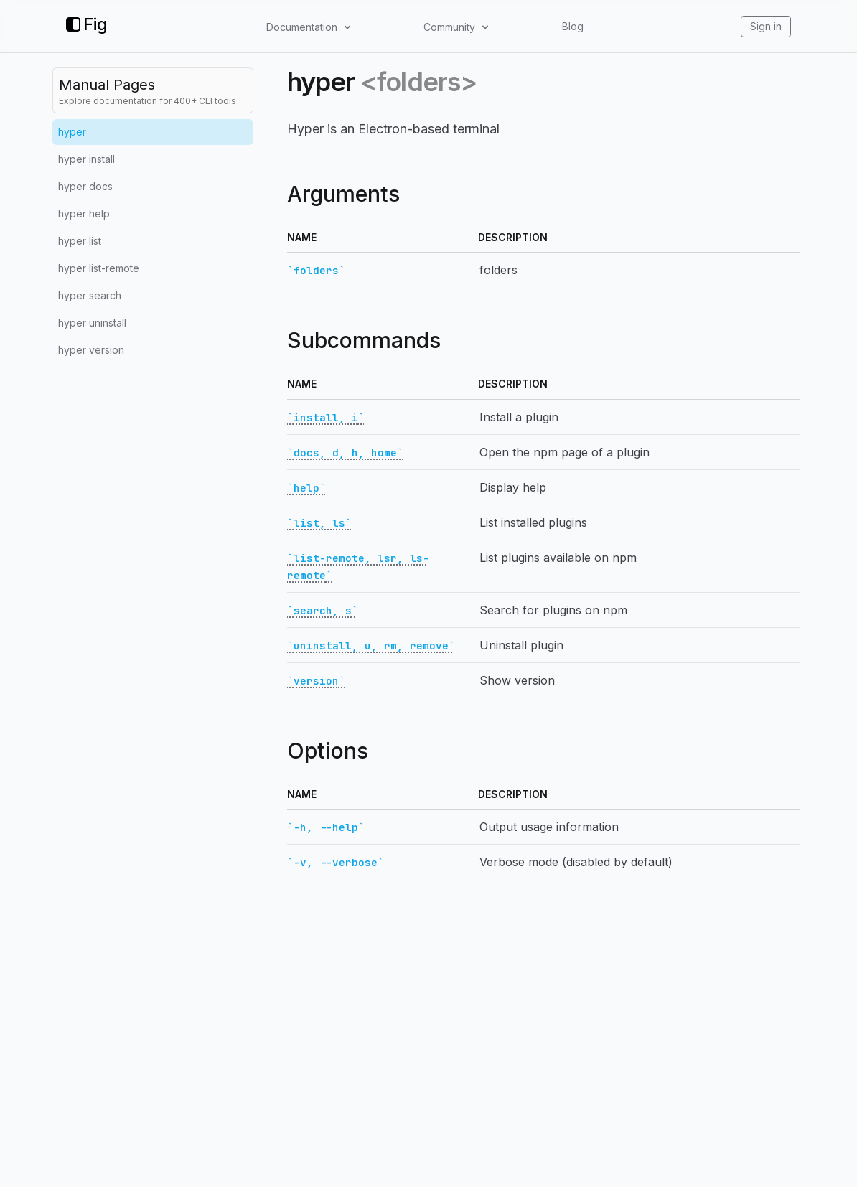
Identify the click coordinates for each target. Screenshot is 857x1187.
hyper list (79, 241)
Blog (573, 26)
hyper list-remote (98, 268)
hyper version (91, 350)
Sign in (766, 26)
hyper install (86, 159)
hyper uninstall (92, 322)
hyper (72, 132)
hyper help (84, 213)
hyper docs (85, 186)
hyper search (89, 295)
